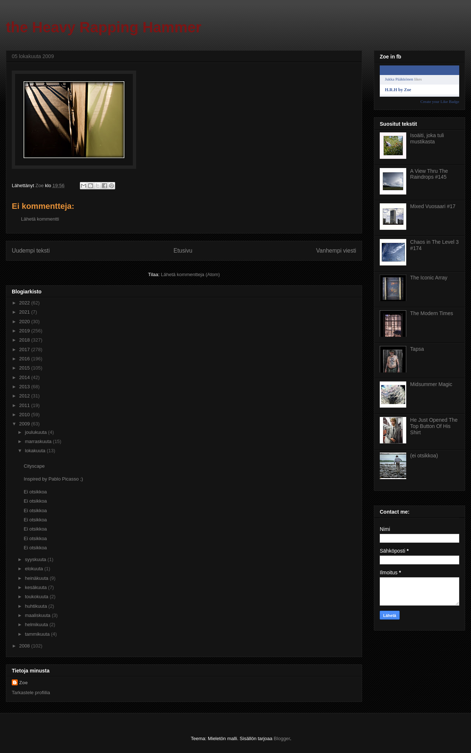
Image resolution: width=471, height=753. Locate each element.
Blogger (282, 738)
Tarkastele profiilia (31, 692)
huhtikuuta (37, 606)
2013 (25, 386)
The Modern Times (431, 313)
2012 (25, 396)
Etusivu (183, 250)
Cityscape (34, 466)
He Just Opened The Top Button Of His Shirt (434, 426)
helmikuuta (37, 624)
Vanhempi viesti (336, 250)
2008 (25, 646)
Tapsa (417, 349)
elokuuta (35, 568)
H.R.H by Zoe (398, 89)
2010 (25, 414)
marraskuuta (39, 441)
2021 (25, 312)
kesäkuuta (36, 587)
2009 (25, 424)
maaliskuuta (38, 615)
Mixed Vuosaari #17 (433, 206)
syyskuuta (36, 559)
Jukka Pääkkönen (399, 79)
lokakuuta (36, 450)
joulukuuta (36, 432)
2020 (25, 321)
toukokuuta (37, 596)
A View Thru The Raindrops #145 (429, 174)
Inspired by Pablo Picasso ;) (53, 479)
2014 (25, 377)
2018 (25, 340)
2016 (25, 358)
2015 (25, 368)
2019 (25, 330)
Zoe (23, 682)
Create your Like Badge (440, 101)
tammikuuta (38, 634)
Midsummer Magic (431, 384)
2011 (25, 405)
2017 (25, 349)
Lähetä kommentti (40, 219)
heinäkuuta (37, 578)
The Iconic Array (428, 278)
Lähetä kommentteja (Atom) (190, 274)
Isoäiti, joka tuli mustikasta (427, 138)
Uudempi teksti (31, 250)
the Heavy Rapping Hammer (103, 27)
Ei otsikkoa (35, 492)
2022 (25, 303)
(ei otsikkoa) (424, 455)
